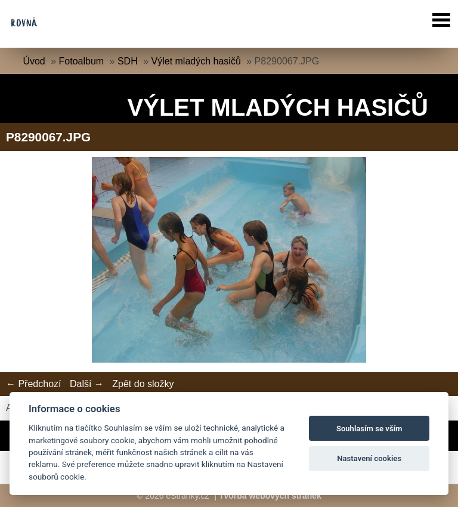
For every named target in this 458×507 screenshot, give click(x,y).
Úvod (34, 61)
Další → (87, 384)
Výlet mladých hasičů (196, 61)
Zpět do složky (143, 384)
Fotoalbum (81, 61)
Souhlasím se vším (369, 428)
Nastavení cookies (369, 458)
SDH (127, 61)
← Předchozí (33, 384)
